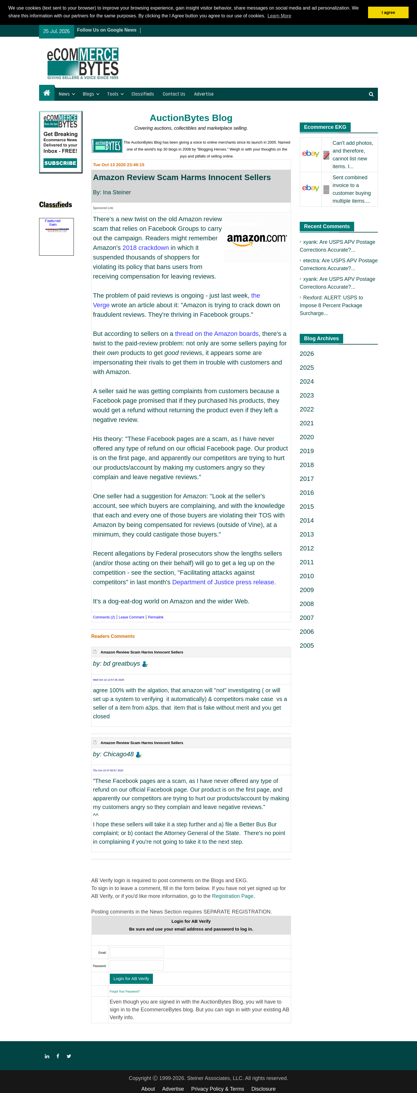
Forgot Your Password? (125, 991)
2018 (307, 464)
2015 (307, 506)
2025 (307, 367)
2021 (307, 422)
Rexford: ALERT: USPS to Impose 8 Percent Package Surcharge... (331, 305)
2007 (307, 617)
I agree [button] (388, 12)
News (64, 93)
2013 (307, 534)
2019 (307, 450)
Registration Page (232, 896)
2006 (307, 631)
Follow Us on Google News (106, 29)
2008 (307, 603)
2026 (307, 353)
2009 (307, 589)
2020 (307, 436)
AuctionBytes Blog (191, 117)
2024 (307, 381)
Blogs (88, 93)
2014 (307, 520)
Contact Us (174, 93)
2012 (307, 548)
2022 (307, 409)
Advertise (203, 93)
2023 (307, 395)
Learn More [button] (279, 15)
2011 (307, 561)
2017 (307, 478)
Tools (112, 93)
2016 (307, 492)
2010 (307, 575)
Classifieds (142, 93)
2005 (307, 645)
